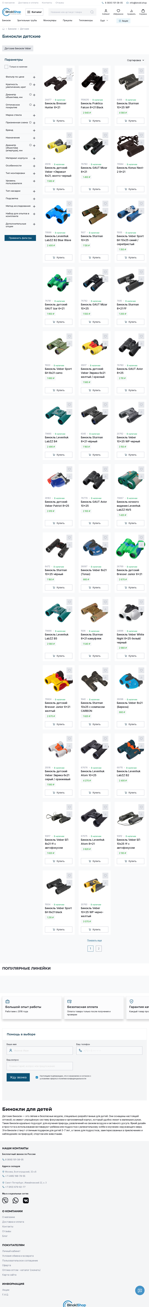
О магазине (8, 2)
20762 (120, 433)
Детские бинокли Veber (18, 48)
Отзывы (60, 2)
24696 (120, 631)
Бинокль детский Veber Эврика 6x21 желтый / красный (93, 372)
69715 (120, 767)
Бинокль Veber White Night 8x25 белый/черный (130, 638)
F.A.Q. (5, 1294)
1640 (83, 699)
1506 (83, 631)
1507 (83, 232)
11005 (119, 232)
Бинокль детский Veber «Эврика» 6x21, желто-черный (58, 171)
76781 (48, 301)
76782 (84, 301)
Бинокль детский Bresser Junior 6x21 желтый (57, 706)
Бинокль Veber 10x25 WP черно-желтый (92, 912)
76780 (120, 365)
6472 (47, 566)
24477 (48, 99)
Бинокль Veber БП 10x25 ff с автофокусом (128, 843)
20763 (84, 904)
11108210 (85, 99)
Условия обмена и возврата (18, 1255)
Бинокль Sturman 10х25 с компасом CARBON (93, 706)
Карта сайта (9, 1274)
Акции (5, 1289)
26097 (84, 566)
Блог (5, 1235)
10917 (47, 836)
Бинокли (6, 20)
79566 (48, 232)
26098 (120, 699)
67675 (84, 836)
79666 (48, 631)
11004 (47, 904)
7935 (119, 301)
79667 (120, 498)
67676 (84, 767)
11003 (47, 365)
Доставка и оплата (28, 2)
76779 (84, 498)
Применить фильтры (20, 237)
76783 (84, 164)
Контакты (47, 2)
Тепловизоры (86, 20)
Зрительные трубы (27, 20)
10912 (119, 836)
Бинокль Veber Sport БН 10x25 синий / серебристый (130, 240)
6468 (119, 99)
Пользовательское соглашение (20, 1260)
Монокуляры (49, 20)
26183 (48, 498)
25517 (84, 365)
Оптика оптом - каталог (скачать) (21, 1270)
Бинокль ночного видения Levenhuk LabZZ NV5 (128, 505)
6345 (83, 433)
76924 (48, 699)
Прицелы (67, 20)
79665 (48, 433)
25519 (48, 164)
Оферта (6, 1265)
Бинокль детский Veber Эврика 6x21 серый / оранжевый (57, 775)
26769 (120, 566)
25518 (48, 767)
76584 (120, 164)
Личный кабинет (11, 1251)
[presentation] (29, 1090)
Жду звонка (18, 1077)
